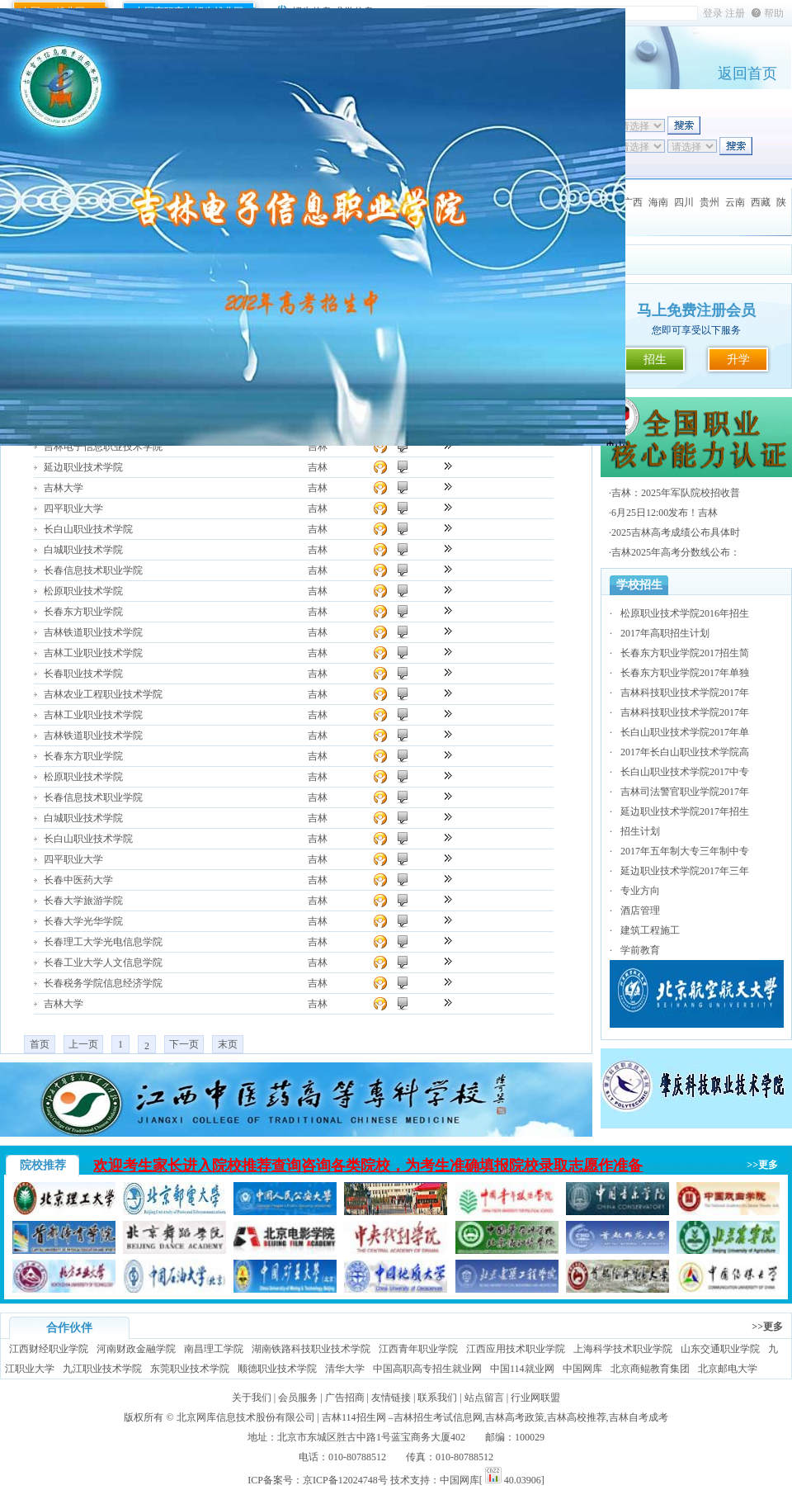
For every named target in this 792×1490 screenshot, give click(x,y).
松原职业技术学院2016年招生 (684, 613)
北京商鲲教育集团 (650, 1368)
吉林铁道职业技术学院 (93, 632)
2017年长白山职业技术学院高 (684, 752)
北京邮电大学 (727, 1368)
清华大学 (345, 1368)
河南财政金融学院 (136, 1349)
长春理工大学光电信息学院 (103, 942)
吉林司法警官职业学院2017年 (684, 791)
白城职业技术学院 (83, 550)
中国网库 (582, 1368)
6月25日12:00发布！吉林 (664, 512)
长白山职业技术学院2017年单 (684, 732)
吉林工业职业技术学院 (93, 653)
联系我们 (437, 1397)
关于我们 (251, 1397)
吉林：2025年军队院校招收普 (675, 493)
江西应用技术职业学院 (515, 1349)
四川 (684, 202)
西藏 (761, 202)
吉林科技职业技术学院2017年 (684, 692)
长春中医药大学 (78, 880)
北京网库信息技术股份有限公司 (246, 1417)
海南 (658, 202)
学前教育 (640, 950)
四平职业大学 (73, 508)
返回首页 (747, 73)
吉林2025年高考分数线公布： (675, 552)
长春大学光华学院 (83, 921)
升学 (738, 359)
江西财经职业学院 (48, 1349)
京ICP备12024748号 (345, 1480)
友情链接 (391, 1397)
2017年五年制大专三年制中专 (684, 851)
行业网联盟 (535, 1397)
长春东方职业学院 (83, 611)
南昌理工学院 (213, 1349)
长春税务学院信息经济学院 (103, 983)
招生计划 (640, 831)
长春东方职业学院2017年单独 (684, 673)
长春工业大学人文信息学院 (103, 962)
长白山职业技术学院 (88, 529)
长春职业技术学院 (83, 673)
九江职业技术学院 (102, 1368)
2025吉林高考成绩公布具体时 (675, 532)
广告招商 (345, 1397)
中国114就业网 (522, 1368)
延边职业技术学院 (83, 467)
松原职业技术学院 (83, 591)
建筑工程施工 (650, 930)
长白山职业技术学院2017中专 (684, 772)
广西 (633, 202)
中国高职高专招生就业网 (427, 1368)
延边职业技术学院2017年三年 (684, 871)
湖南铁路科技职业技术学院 (311, 1349)
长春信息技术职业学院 (93, 570)
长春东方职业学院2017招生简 (684, 653)
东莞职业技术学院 (189, 1368)
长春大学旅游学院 (83, 900)
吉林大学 (63, 488)
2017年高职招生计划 (665, 633)
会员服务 (298, 1397)
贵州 (709, 202)
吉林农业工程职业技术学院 (103, 694)
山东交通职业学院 (720, 1349)
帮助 (774, 13)
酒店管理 (640, 910)
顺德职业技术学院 (277, 1368)
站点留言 (484, 1397)
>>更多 (762, 1165)
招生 (655, 359)
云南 (735, 202)
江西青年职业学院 (418, 1349)
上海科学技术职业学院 (622, 1349)
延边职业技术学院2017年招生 (684, 811)
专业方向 (640, 890)
